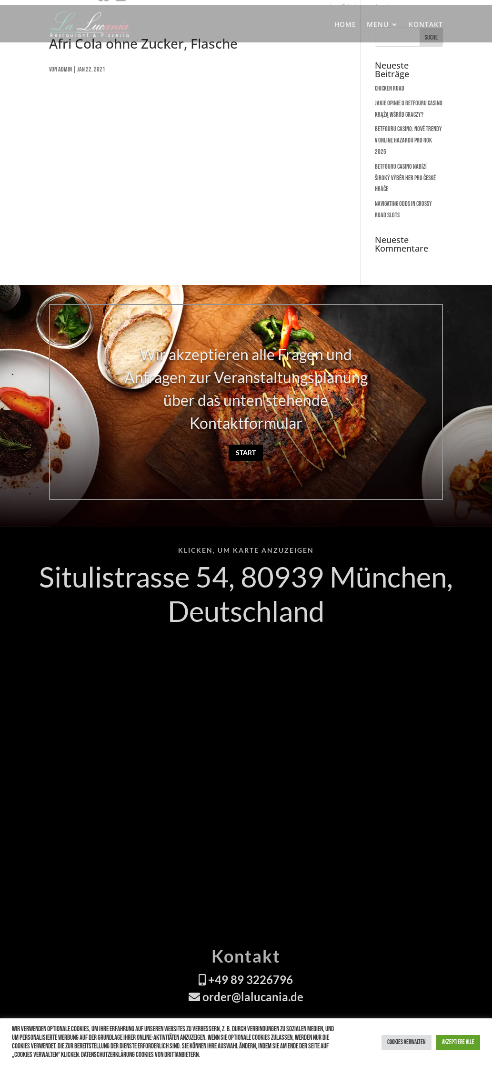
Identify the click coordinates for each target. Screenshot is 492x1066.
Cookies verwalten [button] (406, 1042)
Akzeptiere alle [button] (458, 1042)
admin (65, 69)
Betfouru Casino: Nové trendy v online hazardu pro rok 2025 (408, 140)
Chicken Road (389, 88)
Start (246, 452)
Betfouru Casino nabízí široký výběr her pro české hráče (405, 177)
